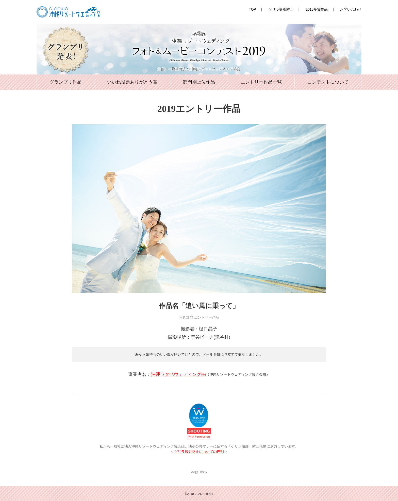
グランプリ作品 (65, 82)
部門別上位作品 (199, 82)
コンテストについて (328, 82)
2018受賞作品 (317, 9)
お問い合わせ (350, 9)
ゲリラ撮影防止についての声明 (199, 452)
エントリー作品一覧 (261, 82)
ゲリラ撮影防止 (281, 9)
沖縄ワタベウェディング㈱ (178, 374)
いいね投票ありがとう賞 (132, 82)
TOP (252, 9)
